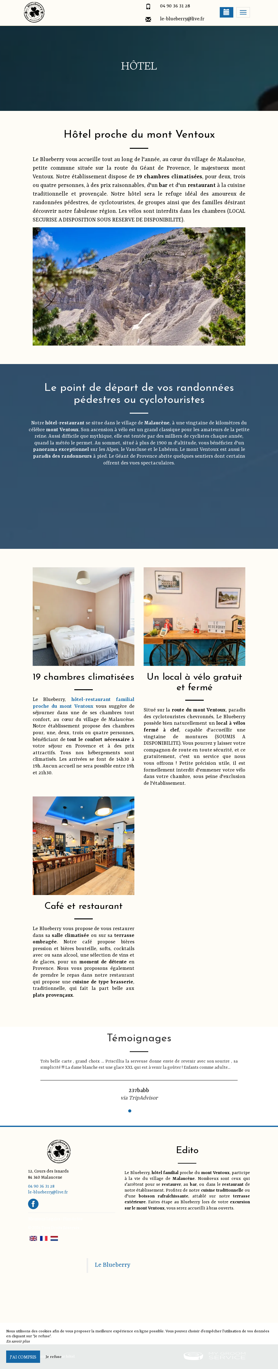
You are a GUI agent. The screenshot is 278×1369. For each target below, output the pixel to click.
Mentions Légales (44, 1218)
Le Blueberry (112, 1265)
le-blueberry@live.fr (182, 19)
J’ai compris (23, 1357)
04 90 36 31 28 (175, 6)
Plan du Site (73, 1218)
